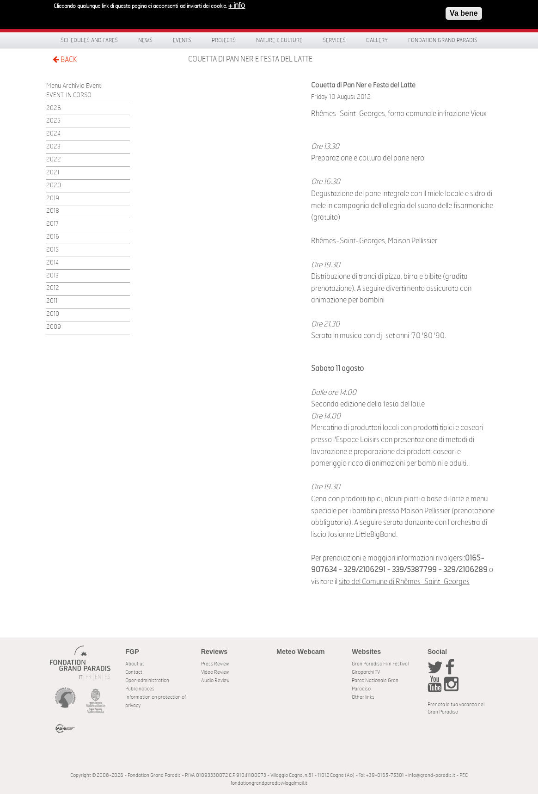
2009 (53, 327)
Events (182, 40)
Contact (133, 672)
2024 (53, 134)
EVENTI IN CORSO (69, 95)
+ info (236, 3)
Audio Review (215, 680)
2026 (53, 108)
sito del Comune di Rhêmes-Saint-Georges (404, 581)
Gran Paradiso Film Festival (380, 663)
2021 (52, 173)
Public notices (139, 688)
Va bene (463, 11)
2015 (52, 250)
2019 (52, 199)
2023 (53, 147)
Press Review (215, 663)
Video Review (215, 672)
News (145, 40)
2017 (52, 224)
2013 (52, 276)
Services (334, 40)
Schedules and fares (89, 40)
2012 (52, 288)
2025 (53, 121)
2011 (51, 301)
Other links (363, 697)
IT (80, 677)
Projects (224, 40)
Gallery (377, 40)
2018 (52, 211)
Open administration (147, 680)
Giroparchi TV (366, 672)
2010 (52, 314)
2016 (52, 237)
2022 (53, 160)
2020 (53, 186)
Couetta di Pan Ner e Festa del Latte (250, 59)
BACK (65, 59)
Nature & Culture (279, 40)
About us (135, 663)
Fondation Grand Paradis (442, 40)
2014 (52, 263)
